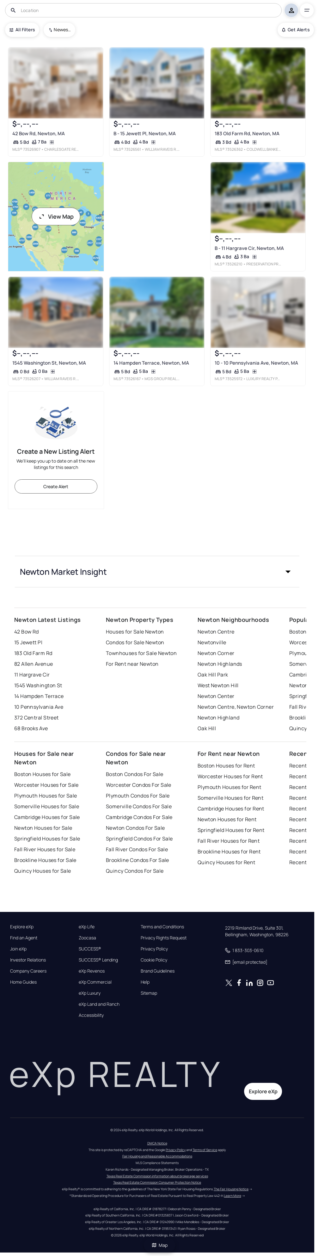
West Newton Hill (218, 685)
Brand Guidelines (158, 971)
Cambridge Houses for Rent (231, 808)
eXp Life (87, 927)
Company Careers (28, 971)
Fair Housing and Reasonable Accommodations (157, 1156)
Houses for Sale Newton (135, 631)
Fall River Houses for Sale (44, 849)
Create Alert (55, 486)
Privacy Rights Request (164, 938)
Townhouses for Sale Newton (141, 653)
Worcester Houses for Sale (46, 784)
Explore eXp (22, 927)
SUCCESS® (90, 949)
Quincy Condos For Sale (135, 870)
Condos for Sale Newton (135, 642)
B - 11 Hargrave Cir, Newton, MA (249, 248)
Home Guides (23, 982)
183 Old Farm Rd (33, 653)
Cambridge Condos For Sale (139, 817)
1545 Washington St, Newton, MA (49, 363)
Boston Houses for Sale (42, 774)
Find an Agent (23, 938)
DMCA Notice (157, 1143)
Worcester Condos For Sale (138, 784)
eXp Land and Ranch (99, 1004)
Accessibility (91, 1015)
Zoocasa (87, 938)
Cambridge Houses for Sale (47, 817)
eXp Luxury (90, 993)
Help (145, 982)
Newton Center (216, 696)
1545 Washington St (38, 685)
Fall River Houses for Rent (229, 840)
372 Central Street (36, 717)
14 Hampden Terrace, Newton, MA (151, 363)
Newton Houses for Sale (43, 827)
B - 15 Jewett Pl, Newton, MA (144, 133)
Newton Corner (216, 653)
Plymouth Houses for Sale (45, 795)
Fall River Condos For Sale (137, 849)
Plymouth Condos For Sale (138, 795)
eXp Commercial (95, 982)
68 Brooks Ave (31, 728)
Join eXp (18, 949)
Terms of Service (205, 1150)
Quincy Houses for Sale (42, 870)
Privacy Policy (154, 949)
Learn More (232, 1195)
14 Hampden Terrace (39, 696)
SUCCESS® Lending (98, 960)
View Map (56, 216)
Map (159, 1245)
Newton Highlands (220, 663)
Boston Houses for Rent (226, 765)
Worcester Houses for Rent (230, 776)
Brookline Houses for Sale (45, 860)
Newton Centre (216, 631)
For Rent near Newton (132, 663)
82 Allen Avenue (33, 663)
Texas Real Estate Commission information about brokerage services (157, 1176)
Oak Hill (207, 728)
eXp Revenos (92, 971)
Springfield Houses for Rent (231, 830)
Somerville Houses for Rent (230, 797)
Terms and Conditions (162, 927)
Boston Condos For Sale (134, 774)
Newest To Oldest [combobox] (62, 30)
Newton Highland (219, 717)
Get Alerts (296, 30)
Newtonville (212, 642)
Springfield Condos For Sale (139, 838)
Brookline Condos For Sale (137, 860)
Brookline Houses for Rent (229, 851)
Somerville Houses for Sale (46, 806)
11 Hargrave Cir (32, 674)
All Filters (22, 30)
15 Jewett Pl (28, 642)
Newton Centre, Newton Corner (236, 706)
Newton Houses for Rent (227, 819)
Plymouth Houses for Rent (229, 787)
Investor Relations (28, 960)
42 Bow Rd (26, 631)
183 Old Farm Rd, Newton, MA (247, 133)
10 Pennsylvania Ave (38, 706)
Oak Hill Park (213, 674)
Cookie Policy (154, 960)
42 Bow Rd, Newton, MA (38, 133)
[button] (157, 571)
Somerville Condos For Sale (139, 806)
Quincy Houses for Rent (226, 862)
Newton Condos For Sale (135, 827)
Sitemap (149, 993)
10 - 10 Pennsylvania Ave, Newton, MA (256, 363)
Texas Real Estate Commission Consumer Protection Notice (157, 1182)
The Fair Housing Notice (231, 1189)
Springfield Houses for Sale (47, 838)
